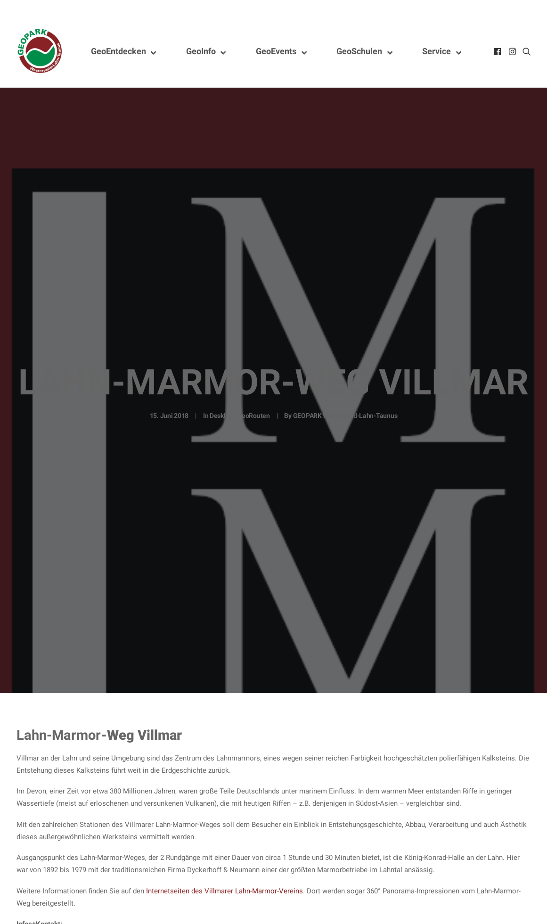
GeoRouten (253, 380)
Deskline (222, 380)
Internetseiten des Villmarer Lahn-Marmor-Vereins (224, 819)
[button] (498, 51)
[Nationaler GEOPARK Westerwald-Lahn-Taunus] (40, 51)
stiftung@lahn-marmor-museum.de (70, 914)
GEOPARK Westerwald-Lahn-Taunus (345, 380)
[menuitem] (498, 51)
